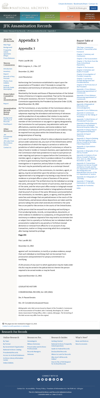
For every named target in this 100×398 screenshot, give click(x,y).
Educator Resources (50, 16)
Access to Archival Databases (13, 355)
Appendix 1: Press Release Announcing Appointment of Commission (86, 91)
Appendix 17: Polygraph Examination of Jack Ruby (86, 182)
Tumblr (50, 379)
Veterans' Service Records (30, 16)
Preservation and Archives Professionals (36, 348)
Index (79, 188)
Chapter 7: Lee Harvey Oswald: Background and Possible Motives (85, 80)
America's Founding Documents (90, 16)
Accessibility (30, 388)
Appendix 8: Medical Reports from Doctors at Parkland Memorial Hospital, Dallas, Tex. (87, 125)
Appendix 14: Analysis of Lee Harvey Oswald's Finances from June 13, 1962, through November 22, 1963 (87, 158)
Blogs (57, 379)
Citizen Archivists (66, 3)
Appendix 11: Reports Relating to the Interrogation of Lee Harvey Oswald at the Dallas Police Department (87, 141)
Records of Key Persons (9, 77)
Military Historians (33, 344)
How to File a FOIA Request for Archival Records (61, 363)
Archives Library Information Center (13, 359)
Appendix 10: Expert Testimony (84, 135)
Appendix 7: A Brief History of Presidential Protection (87, 120)
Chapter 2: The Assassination (87, 59)
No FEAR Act (72, 388)
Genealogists (32, 341)
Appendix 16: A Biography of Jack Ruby (87, 178)
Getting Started (57, 341)
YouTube (53, 379)
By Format (6, 344)
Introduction (8, 69)
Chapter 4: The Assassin (85, 67)
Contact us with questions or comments (15, 326)
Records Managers (34, 351)
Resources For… (34, 337)
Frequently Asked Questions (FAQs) (7, 53)
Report (6, 74)
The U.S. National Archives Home (25, 6)
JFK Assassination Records (36, 31)
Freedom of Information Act (56, 388)
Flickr (61, 379)
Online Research (11, 337)
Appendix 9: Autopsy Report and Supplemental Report (87, 131)
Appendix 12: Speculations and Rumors (86, 147)
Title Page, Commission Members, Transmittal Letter (87, 48)
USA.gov (80, 388)
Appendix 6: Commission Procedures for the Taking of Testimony (87, 115)
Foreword (80, 52)
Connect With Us (50, 376)
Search (93, 8)
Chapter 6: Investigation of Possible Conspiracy (86, 75)
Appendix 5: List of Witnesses (87, 110)
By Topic (6, 341)
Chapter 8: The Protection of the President (87, 86)
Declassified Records (59, 351)
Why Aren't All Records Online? (59, 358)
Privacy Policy (41, 388)
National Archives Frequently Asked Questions (61, 345)
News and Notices (82, 341)
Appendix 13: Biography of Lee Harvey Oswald (87, 152)
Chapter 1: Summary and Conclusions (85, 55)
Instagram (46, 379)
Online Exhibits (8, 363)
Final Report (8, 124)
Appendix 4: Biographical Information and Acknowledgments (85, 106)
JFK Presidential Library (8, 137)
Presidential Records (10, 352)
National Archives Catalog (12, 350)
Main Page (7, 45)
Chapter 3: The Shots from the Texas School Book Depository (87, 63)
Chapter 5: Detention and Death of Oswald (85, 71)
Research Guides (59, 337)
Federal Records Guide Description (9, 87)
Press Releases (9, 58)
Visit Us (70, 16)
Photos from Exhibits (8, 82)
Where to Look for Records (61, 354)
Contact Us (93, 3)
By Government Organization (13, 347)
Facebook (38, 379)
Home (6, 31)
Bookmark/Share (81, 3)
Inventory (7, 71)
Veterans (30, 354)
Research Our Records (10, 16)
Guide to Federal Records (60, 349)
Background (8, 47)
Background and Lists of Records (8, 120)
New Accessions (81, 344)
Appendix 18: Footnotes (85, 185)
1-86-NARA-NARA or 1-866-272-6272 (50, 394)
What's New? (82, 337)
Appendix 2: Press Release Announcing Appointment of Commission (86, 97)
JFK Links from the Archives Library (9, 143)
